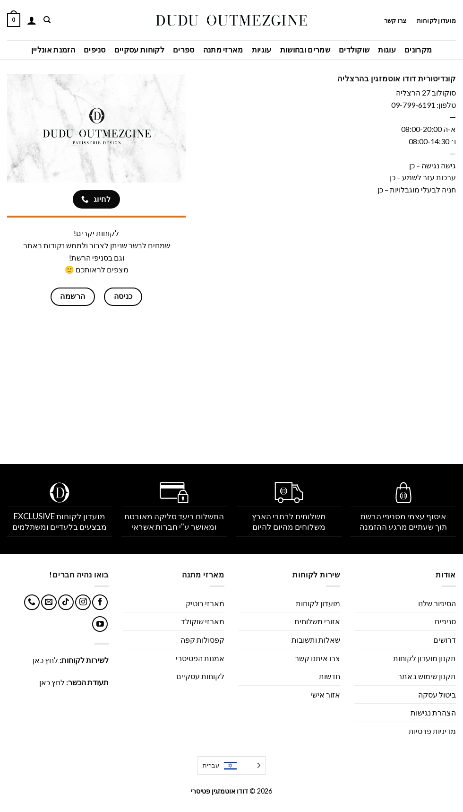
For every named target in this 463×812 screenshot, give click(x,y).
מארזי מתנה (223, 49)
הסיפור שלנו (437, 603)
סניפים (95, 49)
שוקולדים (354, 49)
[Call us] (32, 602)
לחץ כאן (45, 659)
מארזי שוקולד (202, 621)
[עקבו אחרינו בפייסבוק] (100, 602)
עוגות (387, 49)
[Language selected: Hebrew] (231, 765)
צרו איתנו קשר (317, 658)
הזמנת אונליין (53, 49)
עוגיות (262, 49)
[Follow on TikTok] (66, 602)
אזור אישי (325, 694)
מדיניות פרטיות (432, 730)
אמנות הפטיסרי (200, 658)
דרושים (444, 639)
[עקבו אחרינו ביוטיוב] (100, 624)
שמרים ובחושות (305, 49)
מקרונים (418, 49)
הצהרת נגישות (433, 712)
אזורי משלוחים (317, 621)
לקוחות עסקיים (139, 49)
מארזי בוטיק (205, 603)
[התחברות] (31, 20)
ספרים (184, 49)
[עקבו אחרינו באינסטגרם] (83, 602)
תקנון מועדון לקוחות (424, 658)
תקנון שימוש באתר (427, 676)
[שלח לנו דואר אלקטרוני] (49, 602)
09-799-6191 (413, 104)
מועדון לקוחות (436, 20)
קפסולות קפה (202, 639)
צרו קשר (395, 20)
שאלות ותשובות (316, 639)
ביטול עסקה (437, 694)
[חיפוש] (46, 20)
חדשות (329, 676)
